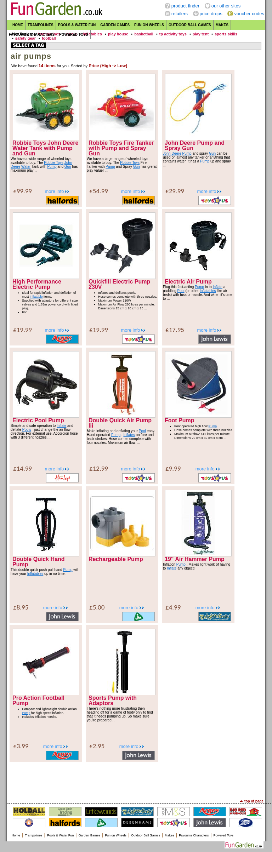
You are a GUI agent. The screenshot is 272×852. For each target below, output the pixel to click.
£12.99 (98, 468)
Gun (67, 166)
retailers (179, 13)
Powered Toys (73, 34)
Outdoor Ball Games (190, 25)
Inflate (217, 287)
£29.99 (174, 191)
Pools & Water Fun (77, 25)
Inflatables (208, 291)
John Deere (172, 153)
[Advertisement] (136, 780)
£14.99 (22, 468)
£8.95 (20, 607)
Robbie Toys (53, 163)
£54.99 (98, 191)
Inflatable (36, 296)
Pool (181, 291)
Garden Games (115, 25)
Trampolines (40, 25)
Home (17, 25)
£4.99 (173, 607)
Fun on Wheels (149, 25)
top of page (254, 801)
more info (54, 191)
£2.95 (96, 746)
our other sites (225, 5)
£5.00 (96, 607)
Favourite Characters (32, 34)
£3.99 (20, 746)
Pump (51, 166)
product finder (185, 5)
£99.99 (22, 191)
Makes (222, 25)
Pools (26, 429)
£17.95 (174, 330)
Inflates (129, 435)
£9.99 (173, 468)
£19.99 (22, 330)
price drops (211, 13)
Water (25, 166)
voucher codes (249, 13)
